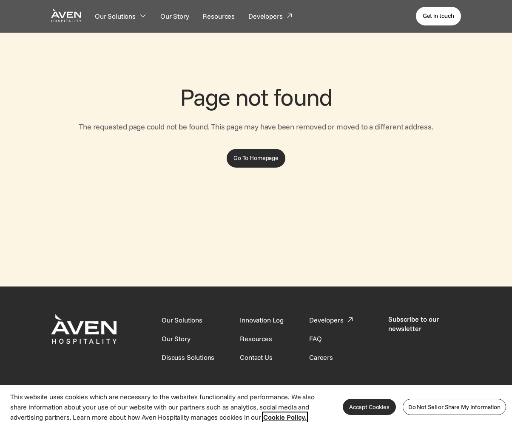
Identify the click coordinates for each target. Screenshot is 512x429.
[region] (256, 406)
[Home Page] (66, 15)
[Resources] (218, 16)
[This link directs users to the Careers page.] (321, 357)
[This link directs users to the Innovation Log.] (261, 320)
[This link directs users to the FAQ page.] (315, 339)
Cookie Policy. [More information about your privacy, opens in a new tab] (285, 417)
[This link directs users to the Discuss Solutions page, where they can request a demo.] (188, 357)
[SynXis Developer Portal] (176, 339)
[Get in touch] (438, 16)
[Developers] (270, 16)
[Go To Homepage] (256, 158)
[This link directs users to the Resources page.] (256, 339)
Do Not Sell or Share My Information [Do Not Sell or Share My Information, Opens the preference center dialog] (454, 407)
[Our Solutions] (121, 16)
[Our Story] (174, 16)
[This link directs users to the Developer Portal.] (332, 320)
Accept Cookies (369, 407)
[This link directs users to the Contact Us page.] (256, 357)
